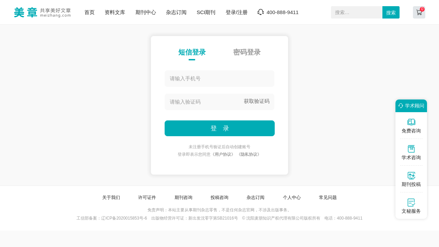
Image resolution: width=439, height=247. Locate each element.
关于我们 (111, 197)
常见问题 (328, 197)
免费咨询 (411, 125)
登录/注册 (237, 12)
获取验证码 (257, 101)
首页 (89, 12)
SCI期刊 (206, 12)
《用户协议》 (223, 154)
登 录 (220, 128)
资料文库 (115, 12)
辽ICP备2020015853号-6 (124, 218)
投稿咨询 (219, 197)
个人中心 (292, 197)
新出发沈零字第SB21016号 (213, 218)
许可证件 (147, 197)
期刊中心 (145, 12)
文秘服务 (411, 206)
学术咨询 (411, 152)
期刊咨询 (183, 197)
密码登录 (247, 52)
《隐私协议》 (249, 154)
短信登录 (192, 52)
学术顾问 (410, 105)
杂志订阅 (176, 12)
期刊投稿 (411, 179)
